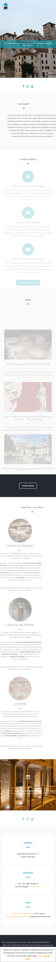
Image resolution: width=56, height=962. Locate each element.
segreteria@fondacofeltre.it (22, 913)
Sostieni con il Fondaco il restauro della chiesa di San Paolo (28, 44)
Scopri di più (28, 486)
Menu (48, 5)
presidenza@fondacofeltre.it (17, 916)
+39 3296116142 (34, 887)
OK (40, 956)
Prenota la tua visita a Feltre (28, 791)
